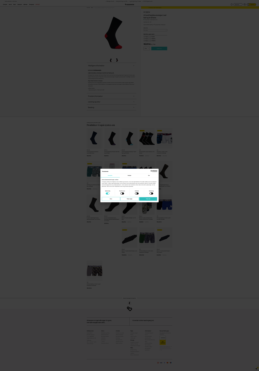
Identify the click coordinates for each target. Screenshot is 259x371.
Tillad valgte (129, 198)
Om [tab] (149, 175)
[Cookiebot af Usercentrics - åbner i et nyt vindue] (151, 171)
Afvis (111, 198)
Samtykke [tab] (110, 175)
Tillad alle (148, 198)
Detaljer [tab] (129, 175)
